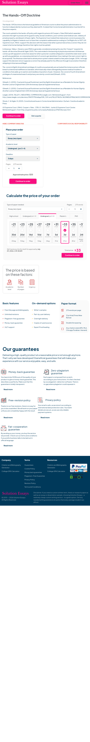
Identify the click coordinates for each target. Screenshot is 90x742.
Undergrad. (28, 215)
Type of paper (11, 134)
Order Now (75, 3)
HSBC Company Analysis (13, 124)
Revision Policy (30, 483)
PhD (74, 215)
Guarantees (28, 465)
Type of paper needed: (15, 205)
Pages (8, 164)
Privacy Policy (29, 480)
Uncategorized (8, 21)
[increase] (19, 168)
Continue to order (13, 116)
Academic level (11, 144)
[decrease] (9, 168)
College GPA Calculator (10, 471)
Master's (61, 215)
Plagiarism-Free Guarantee (34, 476)
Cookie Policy (29, 469)
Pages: (69, 205)
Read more (8, 389)
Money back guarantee (33, 472)
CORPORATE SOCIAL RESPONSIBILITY (72, 124)
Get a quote (36, 116)
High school (12, 215)
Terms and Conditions (32, 487)
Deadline (9, 154)
